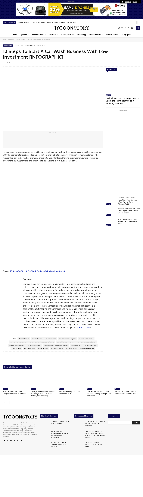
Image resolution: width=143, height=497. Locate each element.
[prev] (135, 22)
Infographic (11, 39)
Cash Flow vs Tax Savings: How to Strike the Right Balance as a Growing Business (123, 99)
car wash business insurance (18, 429)
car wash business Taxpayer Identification (56, 432)
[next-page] (8, 489)
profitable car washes (57, 435)
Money (108, 95)
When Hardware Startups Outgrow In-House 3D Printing (15, 479)
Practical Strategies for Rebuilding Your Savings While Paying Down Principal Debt (127, 197)
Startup (6, 475)
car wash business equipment (67, 425)
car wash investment (91, 432)
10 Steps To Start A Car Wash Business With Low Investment (37, 358)
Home (4, 39)
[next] (138, 22)
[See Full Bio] (90, 414)
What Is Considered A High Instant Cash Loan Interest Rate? (128, 218)
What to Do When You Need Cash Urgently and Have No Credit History (129, 207)
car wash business (51, 425)
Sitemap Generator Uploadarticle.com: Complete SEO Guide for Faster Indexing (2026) (47, 22)
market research (43, 435)
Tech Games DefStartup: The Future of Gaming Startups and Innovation (99, 480)
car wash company (76, 432)
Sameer (11, 63)
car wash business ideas (86, 425)
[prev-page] (4, 489)
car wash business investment (65, 429)
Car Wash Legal (16, 435)
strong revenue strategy (87, 435)
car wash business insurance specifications (42, 429)
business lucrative (37, 425)
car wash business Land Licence (86, 429)
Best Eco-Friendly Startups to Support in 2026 (70, 479)
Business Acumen (24, 425)
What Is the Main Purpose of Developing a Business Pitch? (126, 479)
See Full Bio (84, 414)
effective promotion (29, 435)
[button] (138, 28)
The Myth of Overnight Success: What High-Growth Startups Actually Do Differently (43, 480)
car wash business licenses (16, 432)
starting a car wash (71, 435)
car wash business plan (34, 432)
